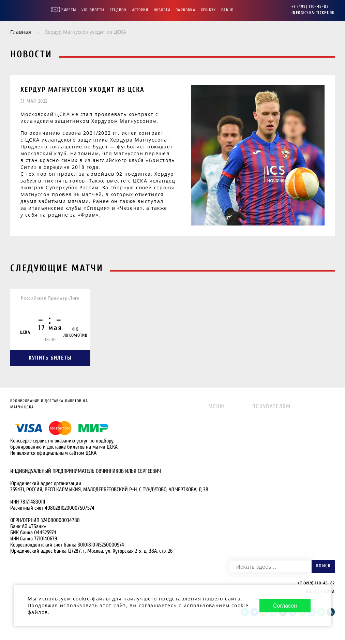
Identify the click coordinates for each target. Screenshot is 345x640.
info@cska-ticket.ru (313, 12)
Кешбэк (208, 10)
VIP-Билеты (92, 10)
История (140, 10)
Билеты (68, 10)
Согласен (285, 606)
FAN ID (227, 10)
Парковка (185, 10)
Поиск (323, 566)
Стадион (118, 10)
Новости (162, 10)
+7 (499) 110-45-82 (310, 6)
